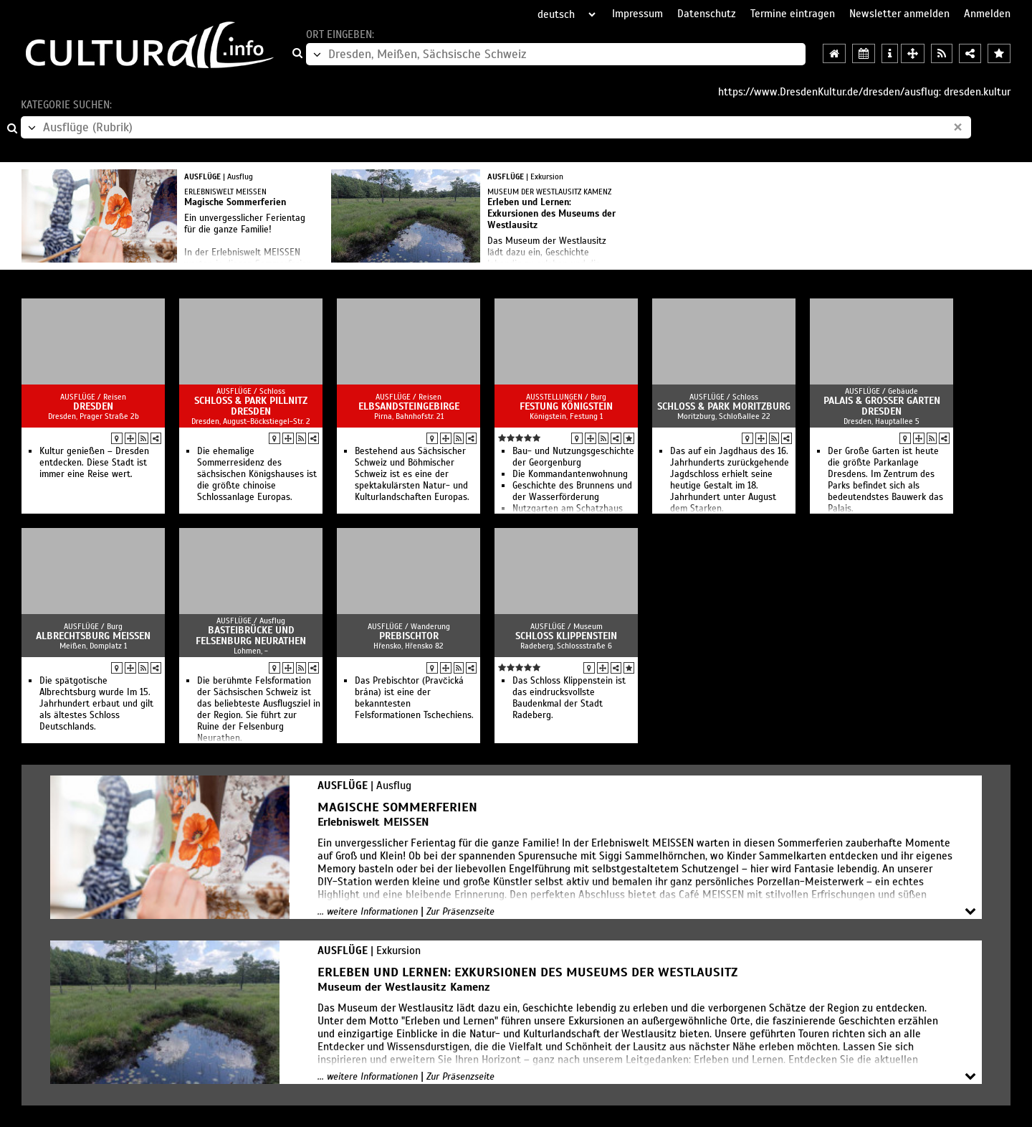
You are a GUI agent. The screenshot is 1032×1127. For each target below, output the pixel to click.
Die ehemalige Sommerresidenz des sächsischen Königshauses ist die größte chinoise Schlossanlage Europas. (257, 474)
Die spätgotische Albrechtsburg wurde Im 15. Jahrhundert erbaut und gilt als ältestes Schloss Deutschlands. (96, 703)
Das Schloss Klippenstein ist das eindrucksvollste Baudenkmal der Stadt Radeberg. (569, 698)
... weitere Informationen (367, 912)
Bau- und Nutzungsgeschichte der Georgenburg (573, 456)
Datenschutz (706, 13)
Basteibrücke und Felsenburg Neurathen (251, 635)
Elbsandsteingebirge (408, 406)
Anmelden (987, 13)
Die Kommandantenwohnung (570, 474)
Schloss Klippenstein (566, 636)
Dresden (93, 406)
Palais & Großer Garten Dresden (881, 406)
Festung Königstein (566, 406)
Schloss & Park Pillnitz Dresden (250, 406)
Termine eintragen (792, 13)
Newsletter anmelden (899, 13)
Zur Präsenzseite (460, 912)
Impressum (637, 13)
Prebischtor (409, 636)
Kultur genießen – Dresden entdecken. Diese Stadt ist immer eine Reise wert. (94, 462)
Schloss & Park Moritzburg (723, 406)
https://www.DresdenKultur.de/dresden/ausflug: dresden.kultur (864, 91)
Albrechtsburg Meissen (93, 636)
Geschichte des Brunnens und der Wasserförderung (572, 491)
